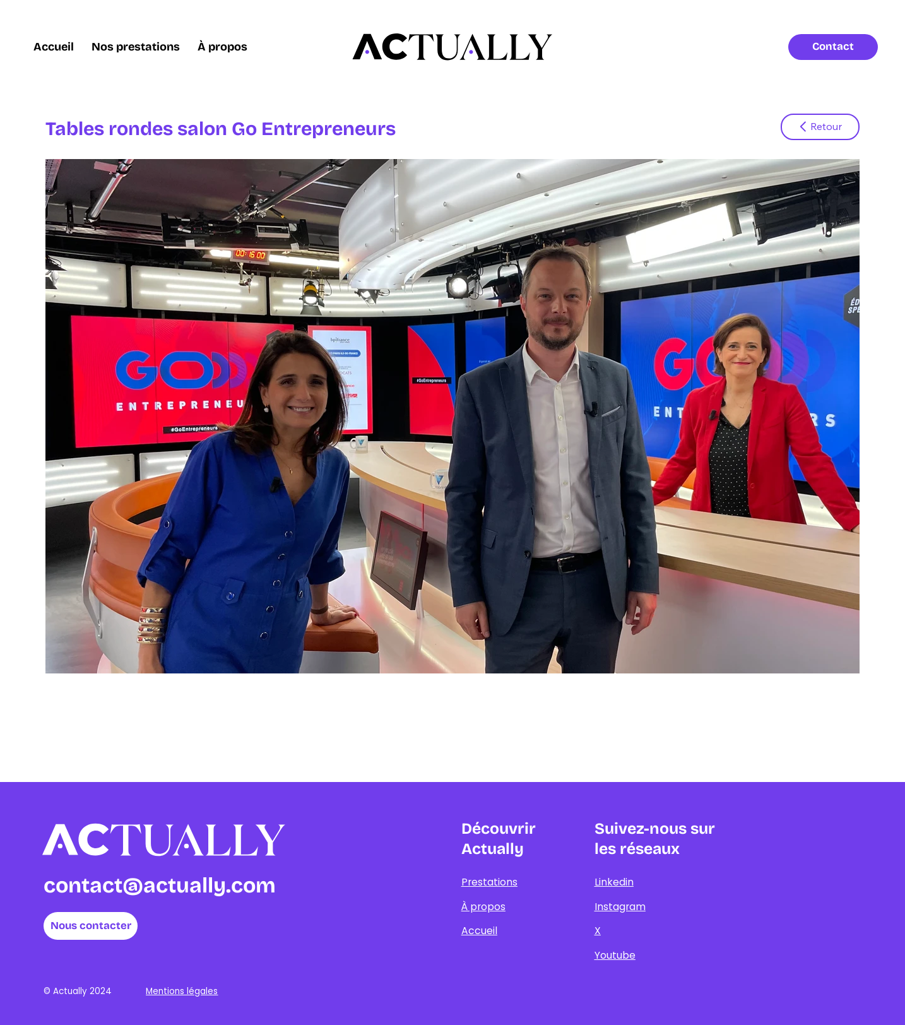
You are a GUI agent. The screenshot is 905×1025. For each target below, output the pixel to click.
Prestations (489, 882)
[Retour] (820, 127)
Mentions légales (182, 991)
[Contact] (833, 47)
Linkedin (614, 882)
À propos (483, 906)
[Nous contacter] (91, 926)
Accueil (479, 930)
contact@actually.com (160, 885)
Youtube (615, 955)
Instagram (620, 906)
